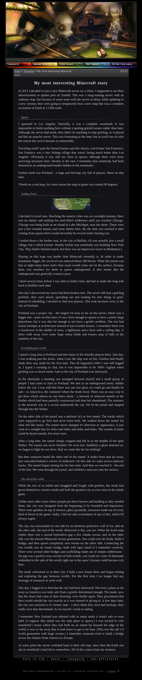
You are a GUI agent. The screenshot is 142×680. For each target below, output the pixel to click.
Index (17, 71)
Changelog (76, 659)
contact (111, 671)
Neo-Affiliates (105, 659)
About (56, 659)
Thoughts (29, 71)
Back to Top (34, 659)
